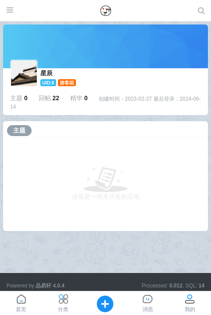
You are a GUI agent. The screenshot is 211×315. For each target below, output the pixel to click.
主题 (19, 130)
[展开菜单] (10, 10)
